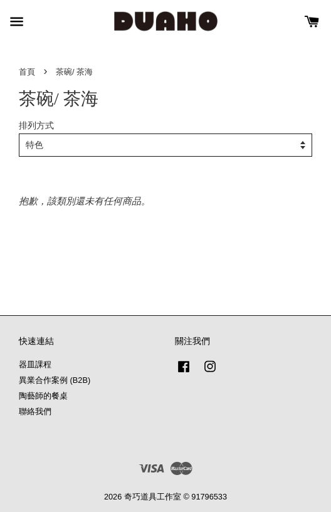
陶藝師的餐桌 (43, 395)
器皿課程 (35, 364)
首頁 (27, 71)
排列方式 (36, 125)
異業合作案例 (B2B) (54, 380)
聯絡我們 (35, 411)
